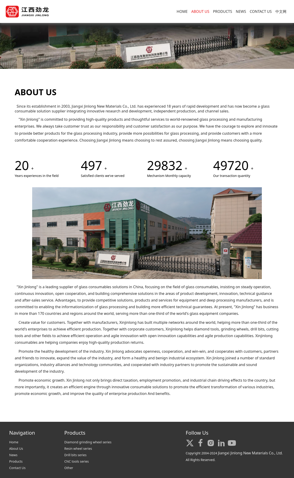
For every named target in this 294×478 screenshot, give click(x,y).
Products (16, 461)
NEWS (241, 11)
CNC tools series (76, 461)
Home (13, 442)
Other (68, 468)
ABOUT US (200, 11)
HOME (182, 11)
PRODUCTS (222, 11)
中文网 (280, 11)
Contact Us (17, 468)
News (13, 455)
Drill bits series (75, 455)
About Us (16, 448)
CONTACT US (261, 11)
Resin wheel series (78, 448)
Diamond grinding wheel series (87, 442)
